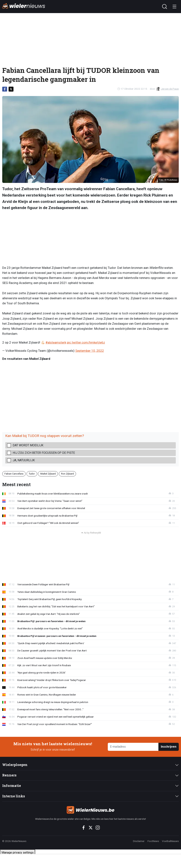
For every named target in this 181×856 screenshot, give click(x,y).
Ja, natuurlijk (24, 460)
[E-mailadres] (133, 747)
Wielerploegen (14, 765)
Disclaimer (139, 841)
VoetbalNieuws (170, 841)
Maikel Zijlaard (48, 473)
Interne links (13, 796)
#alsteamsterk (56, 342)
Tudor (32, 473)
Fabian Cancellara (13, 473)
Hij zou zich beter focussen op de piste (44, 453)
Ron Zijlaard (67, 473)
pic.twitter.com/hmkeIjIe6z (86, 342)
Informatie (11, 786)
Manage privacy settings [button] (17, 852)
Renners (9, 775)
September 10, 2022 (89, 351)
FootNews (153, 841)
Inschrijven (168, 746)
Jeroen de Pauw (167, 88)
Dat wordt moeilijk (28, 445)
